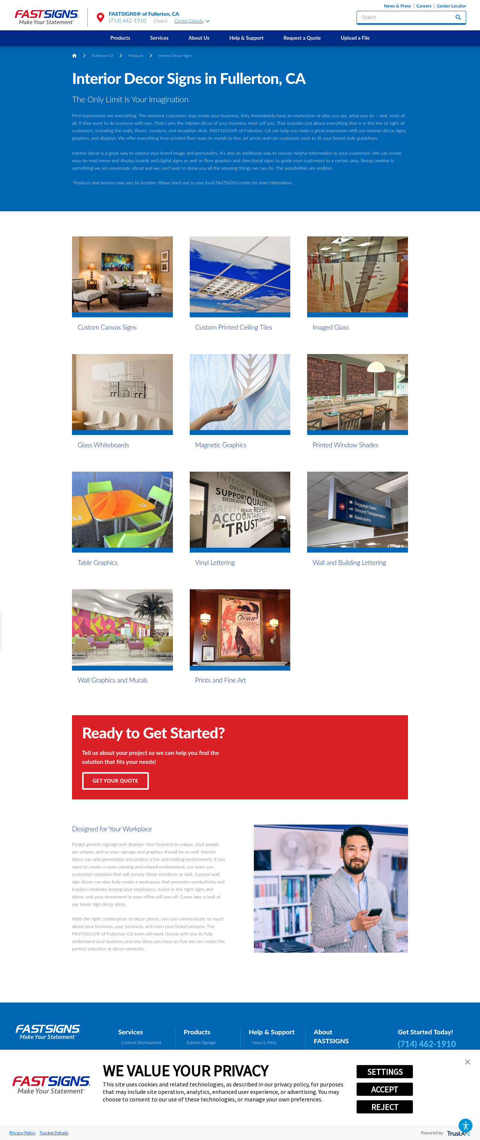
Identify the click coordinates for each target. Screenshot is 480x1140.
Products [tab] (197, 1032)
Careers (423, 5)
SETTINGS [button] (385, 1072)
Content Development (141, 1042)
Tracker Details (53, 1133)
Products (120, 38)
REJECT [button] (385, 1107)
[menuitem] (120, 38)
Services (159, 38)
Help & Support (247, 38)
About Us (199, 38)
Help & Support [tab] (272, 1032)
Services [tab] (130, 1032)
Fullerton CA (103, 55)
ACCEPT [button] (384, 1089)
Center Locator (451, 5)
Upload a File (355, 38)
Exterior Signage (201, 1042)
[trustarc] (458, 1133)
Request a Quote (302, 38)
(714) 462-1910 (127, 20)
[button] (465, 1126)
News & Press (397, 5)
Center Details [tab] (192, 21)
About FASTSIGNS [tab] (331, 1036)
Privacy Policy (22, 1133)
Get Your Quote (115, 781)
